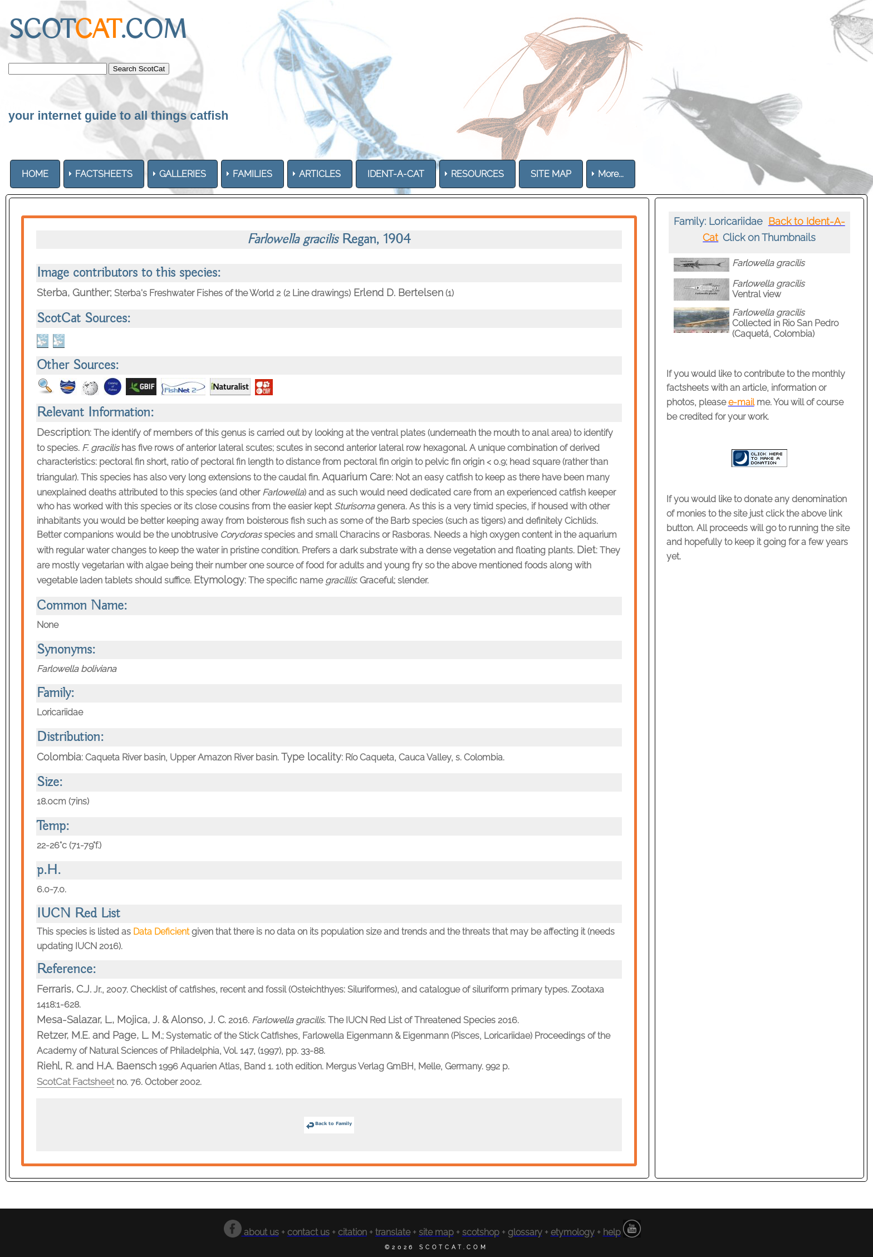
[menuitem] (35, 174)
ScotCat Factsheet (79, 1081)
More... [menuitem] (611, 174)
